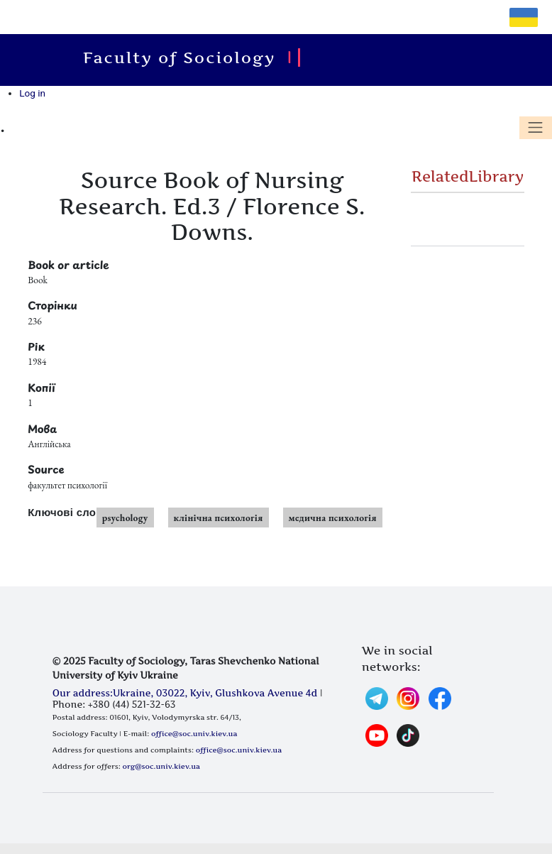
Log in (32, 93)
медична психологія (333, 517)
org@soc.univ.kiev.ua (161, 766)
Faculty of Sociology (185, 57)
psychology (125, 517)
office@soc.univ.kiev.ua (194, 733)
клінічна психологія (218, 517)
